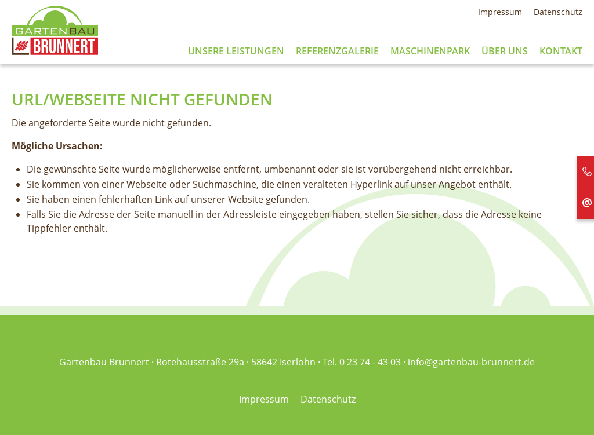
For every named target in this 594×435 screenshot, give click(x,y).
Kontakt (560, 51)
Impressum (500, 11)
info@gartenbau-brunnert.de (471, 362)
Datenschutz (558, 11)
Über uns (504, 51)
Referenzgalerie (337, 51)
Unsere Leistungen (236, 51)
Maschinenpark (430, 51)
